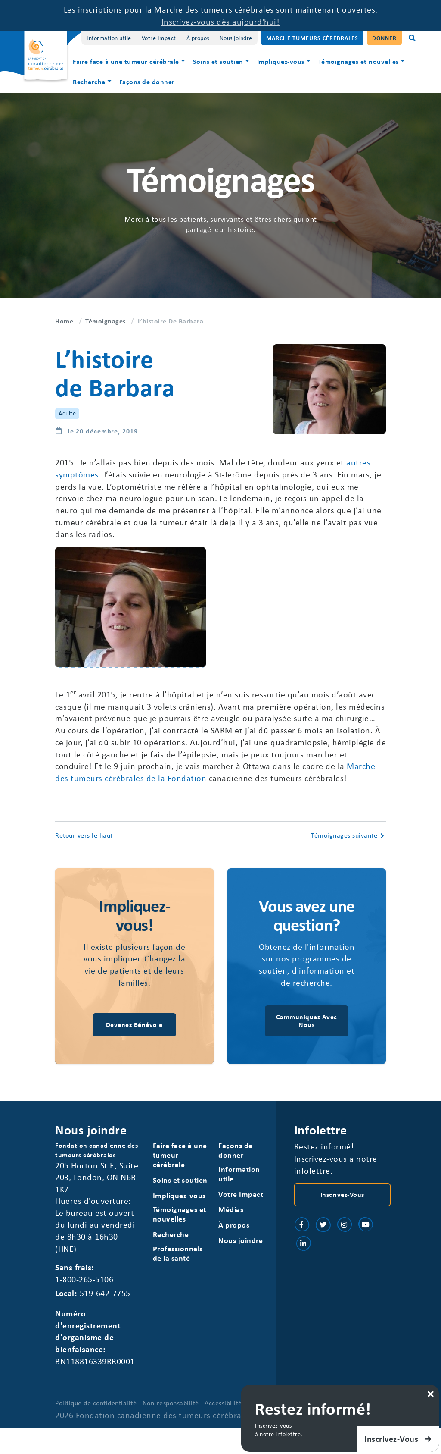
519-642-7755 (105, 1296)
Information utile (109, 38)
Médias (230, 1212)
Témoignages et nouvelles (358, 61)
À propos (197, 38)
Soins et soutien (218, 61)
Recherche (89, 81)
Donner (384, 38)
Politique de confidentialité (96, 1406)
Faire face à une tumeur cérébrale (126, 61)
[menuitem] (129, 62)
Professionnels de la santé (178, 1256)
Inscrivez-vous (342, 1197)
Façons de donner (147, 81)
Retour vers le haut (84, 836)
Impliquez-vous (280, 61)
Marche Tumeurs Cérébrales (312, 38)
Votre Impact (159, 38)
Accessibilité (223, 1406)
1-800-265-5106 (84, 1282)
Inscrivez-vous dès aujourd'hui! (220, 21)
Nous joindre (236, 38)
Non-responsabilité (171, 1406)
